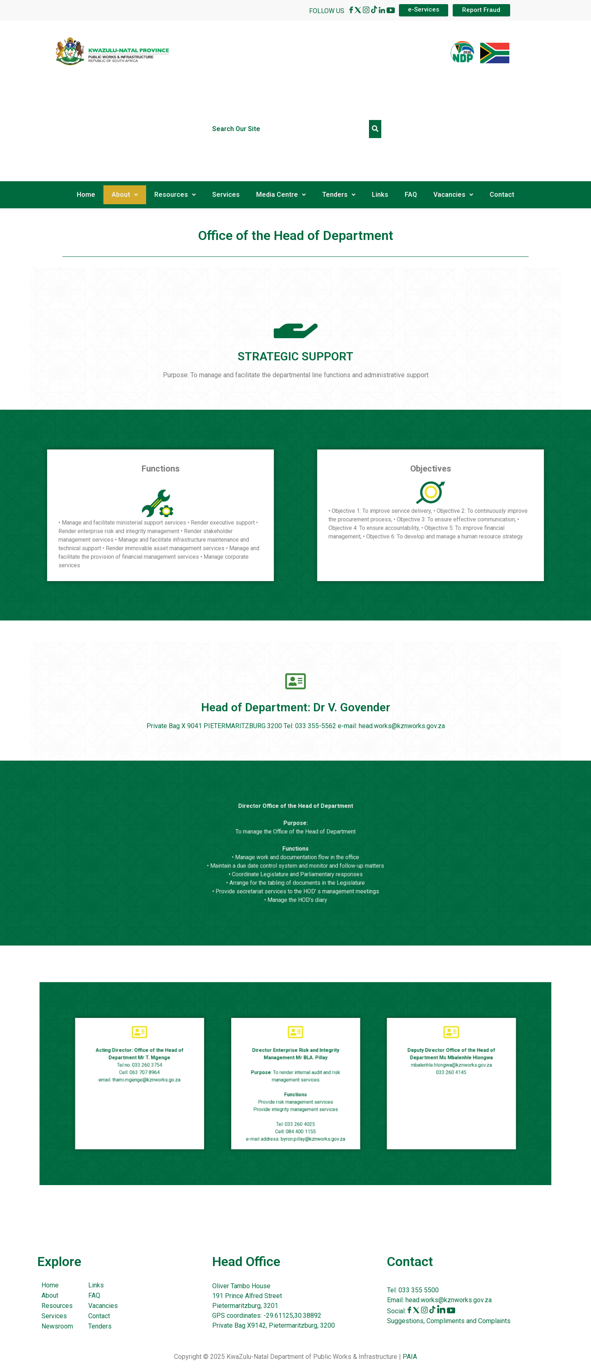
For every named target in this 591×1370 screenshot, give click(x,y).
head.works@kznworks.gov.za (448, 1300)
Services (226, 194)
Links (380, 194)
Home (86, 194)
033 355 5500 (418, 1290)
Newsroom (57, 1326)
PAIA (410, 1357)
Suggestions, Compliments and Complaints (449, 1321)
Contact (502, 194)
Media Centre (281, 194)
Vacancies (453, 194)
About (125, 194)
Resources (175, 194)
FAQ (411, 194)
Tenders (338, 194)
